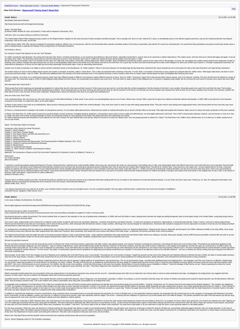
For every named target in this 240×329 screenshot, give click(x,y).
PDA (233, 9)
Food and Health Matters (50, 5)
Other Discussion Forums (29, 5)
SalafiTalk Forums (11, 5)
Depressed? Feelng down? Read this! (40, 10)
